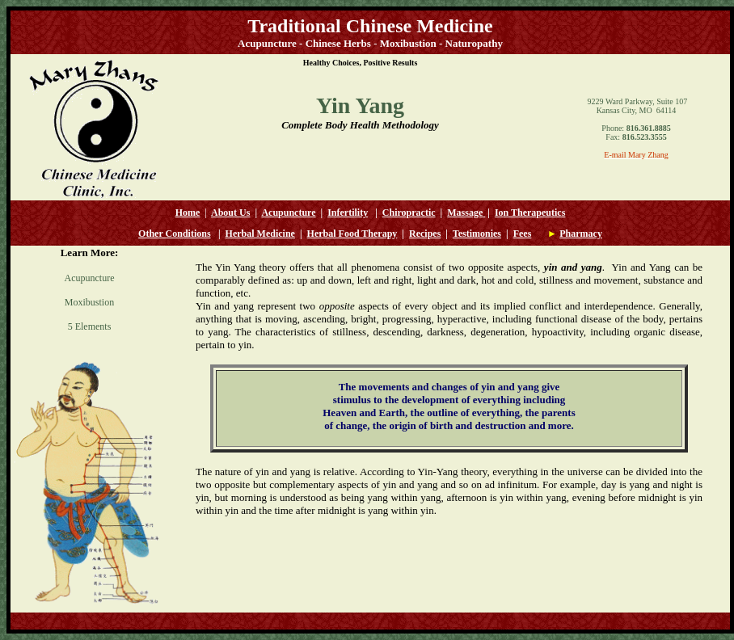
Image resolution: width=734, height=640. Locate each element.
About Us (230, 212)
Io (499, 212)
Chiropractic (409, 212)
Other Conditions (174, 233)
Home (187, 212)
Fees (522, 233)
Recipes (425, 233)
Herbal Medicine (260, 233)
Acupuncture (288, 212)
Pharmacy (580, 233)
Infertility (347, 212)
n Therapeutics (535, 212)
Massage (465, 212)
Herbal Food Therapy (352, 233)
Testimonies (477, 233)
